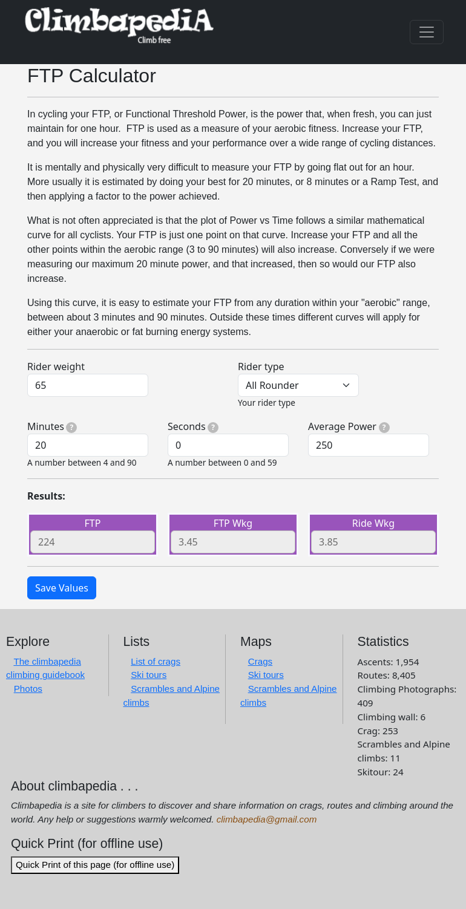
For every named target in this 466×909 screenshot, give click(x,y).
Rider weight (56, 366)
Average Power (349, 426)
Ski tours (148, 675)
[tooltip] (71, 427)
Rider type (261, 366)
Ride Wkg (373, 523)
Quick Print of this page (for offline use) (95, 864)
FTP (93, 523)
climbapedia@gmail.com (267, 819)
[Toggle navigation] (427, 32)
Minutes (52, 426)
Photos (28, 688)
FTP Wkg (233, 523)
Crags (260, 661)
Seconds (193, 426)
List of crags (155, 661)
